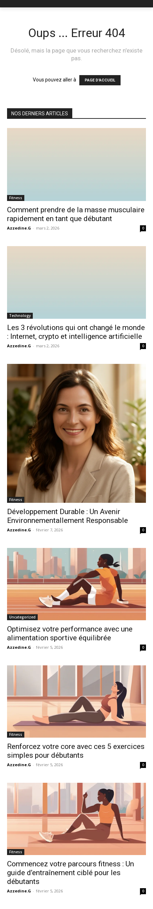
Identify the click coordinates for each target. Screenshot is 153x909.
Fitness (15, 197)
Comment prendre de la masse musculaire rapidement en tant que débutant (76, 214)
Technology (20, 315)
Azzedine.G (19, 228)
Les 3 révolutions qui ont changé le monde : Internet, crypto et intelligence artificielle (76, 332)
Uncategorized (22, 617)
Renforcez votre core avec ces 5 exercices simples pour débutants (76, 750)
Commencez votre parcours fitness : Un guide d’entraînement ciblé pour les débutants (70, 873)
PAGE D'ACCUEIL (100, 80)
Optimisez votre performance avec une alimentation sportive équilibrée (70, 633)
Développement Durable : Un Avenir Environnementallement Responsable (67, 516)
